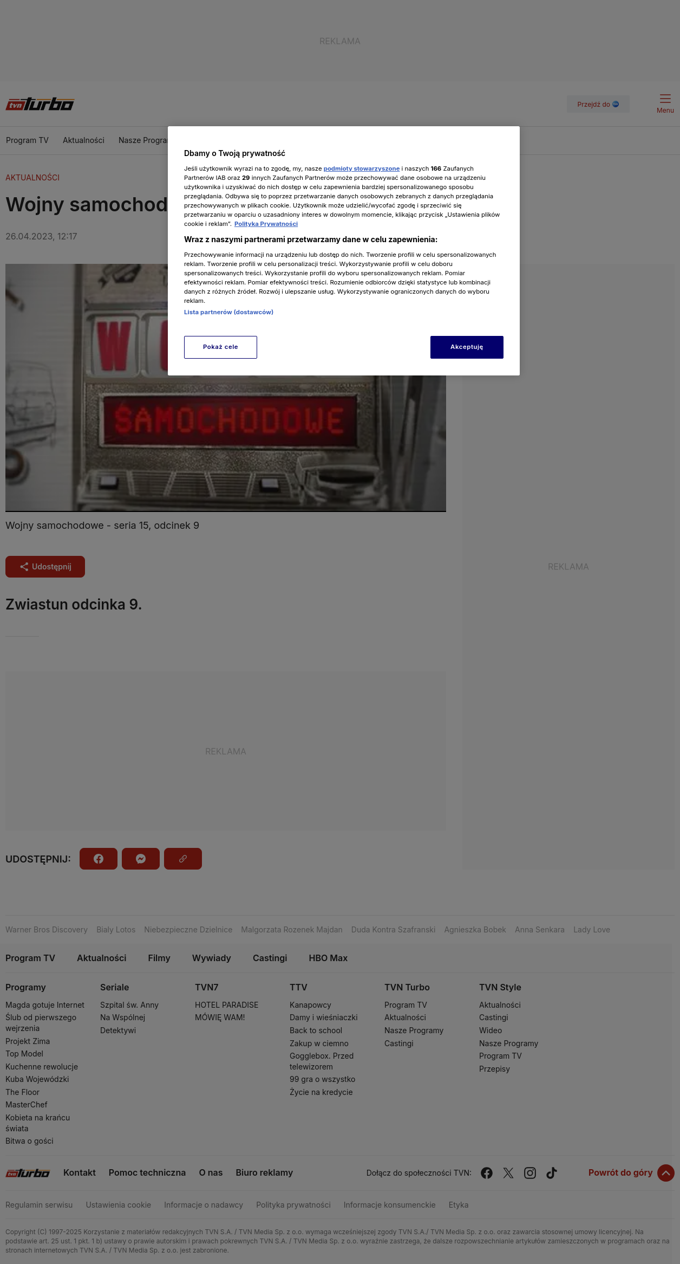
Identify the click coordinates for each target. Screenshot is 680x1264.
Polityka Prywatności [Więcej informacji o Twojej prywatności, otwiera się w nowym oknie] (266, 224)
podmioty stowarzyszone (362, 168)
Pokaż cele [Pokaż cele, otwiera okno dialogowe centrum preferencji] (220, 347)
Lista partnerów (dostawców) (228, 312)
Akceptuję (466, 347)
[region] (344, 250)
